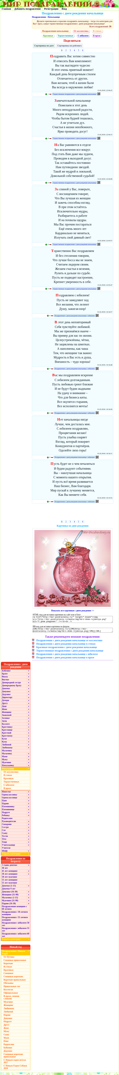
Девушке (6, 694)
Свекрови (6, 826)
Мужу (5, 762)
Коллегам (8, 992)
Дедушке (6, 697)
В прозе (97, 36)
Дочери (5, 702)
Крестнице (7, 732)
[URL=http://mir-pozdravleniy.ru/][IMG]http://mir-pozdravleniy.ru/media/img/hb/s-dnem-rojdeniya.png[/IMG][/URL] (73, 632)
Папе (4, 803)
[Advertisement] (72, 513)
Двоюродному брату (11, 688)
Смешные (8, 975)
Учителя (6, 850)
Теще (4, 844)
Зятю (4, 723)
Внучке (5, 682)
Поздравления (39, 17)
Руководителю (9, 823)
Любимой (6, 747)
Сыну (4, 835)
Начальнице (54, 17)
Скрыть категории (16, 856)
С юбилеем (83, 36)
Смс (4, 832)
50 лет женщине (9, 876)
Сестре (5, 829)
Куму (4, 744)
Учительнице (8, 847)
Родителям (7, 820)
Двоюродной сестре (11, 685)
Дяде (4, 708)
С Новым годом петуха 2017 (15, 1063)
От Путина (9, 959)
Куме (4, 741)
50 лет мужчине (9, 879)
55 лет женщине (9, 882)
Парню (5, 806)
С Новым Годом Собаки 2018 (15, 1069)
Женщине (6, 714)
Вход (64, 8)
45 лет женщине (9, 873)
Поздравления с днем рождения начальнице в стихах (66, 646)
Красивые (48, 36)
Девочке (6, 691)
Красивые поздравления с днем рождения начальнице (66, 649)
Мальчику (7, 753)
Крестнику (7, 729)
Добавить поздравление (27, 8)
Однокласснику (9, 797)
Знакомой (6, 717)
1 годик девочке (9, 867)
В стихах (97, 31)
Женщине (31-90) (10, 897)
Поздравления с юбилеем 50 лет (15, 926)
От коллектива (81, 31)
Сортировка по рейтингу (69, 46)
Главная (6, 8)
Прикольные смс (12, 988)
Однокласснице (9, 800)
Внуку (5, 679)
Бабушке (6, 673)
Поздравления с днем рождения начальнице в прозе (65, 659)
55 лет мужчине (9, 885)
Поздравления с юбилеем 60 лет (15, 937)
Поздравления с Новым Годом (13, 954)
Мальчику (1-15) (10, 900)
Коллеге (6, 726)
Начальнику (8, 768)
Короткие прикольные (15, 982)
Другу (5, 705)
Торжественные (65, 36)
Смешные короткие (13, 979)
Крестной (6, 735)
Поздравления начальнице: (55, 31)
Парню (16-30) (9, 906)
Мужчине (6, 765)
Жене (4, 711)
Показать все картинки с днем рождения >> (72, 610)
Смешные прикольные (15, 962)
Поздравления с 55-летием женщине (15, 921)
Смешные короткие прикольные (13, 1057)
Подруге (6, 815)
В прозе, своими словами (11, 999)
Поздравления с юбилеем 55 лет (15, 931)
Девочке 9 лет (8, 891)
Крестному (7, 738)
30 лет (5, 870)
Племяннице (8, 812)
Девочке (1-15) (9, 888)
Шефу (5, 853)
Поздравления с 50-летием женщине (15, 915)
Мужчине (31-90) (10, 903)
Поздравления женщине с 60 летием (14, 910)
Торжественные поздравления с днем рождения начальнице (74, 94)
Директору (7, 700)
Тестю (5, 838)
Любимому (7, 750)
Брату (5, 676)
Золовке (6, 720)
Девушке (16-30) (10, 894)
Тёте (4, 841)
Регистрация (51, 8)
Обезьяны (8, 985)
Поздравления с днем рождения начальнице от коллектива (69, 642)
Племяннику (8, 809)
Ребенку (6, 818)
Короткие (8, 966)
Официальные (11, 995)
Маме (4, 759)
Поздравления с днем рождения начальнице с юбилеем (75, 316)
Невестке (6, 794)
